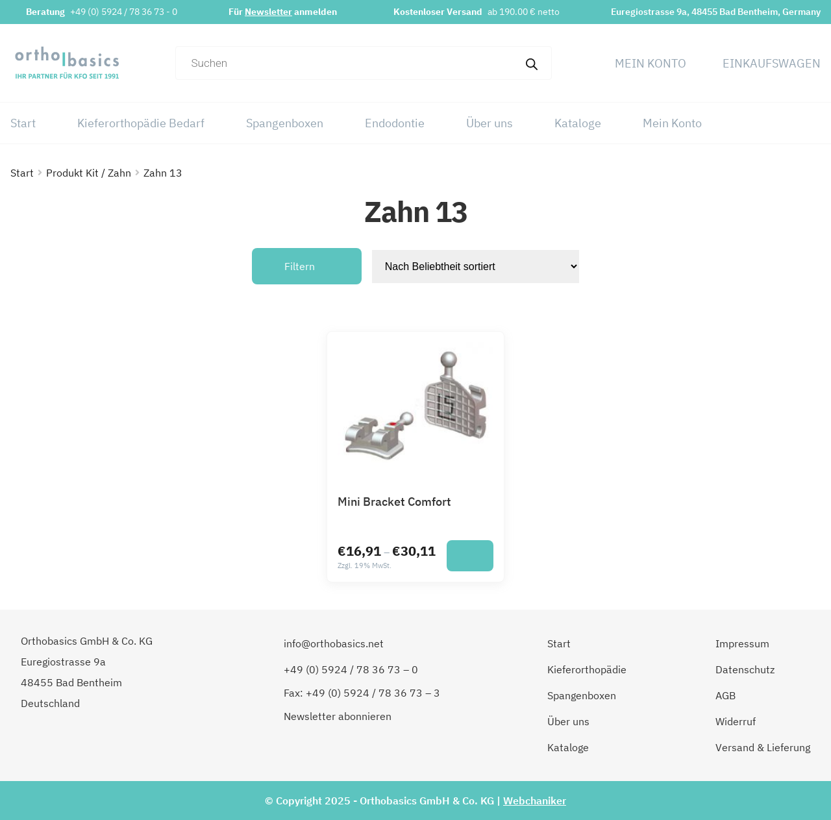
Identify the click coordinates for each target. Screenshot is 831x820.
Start (23, 123)
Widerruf (735, 721)
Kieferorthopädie (586, 669)
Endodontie (395, 123)
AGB (725, 695)
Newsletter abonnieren (337, 716)
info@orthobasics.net (334, 643)
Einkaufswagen (772, 63)
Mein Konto (650, 63)
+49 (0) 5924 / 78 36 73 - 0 (123, 12)
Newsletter (268, 12)
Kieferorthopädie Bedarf (141, 123)
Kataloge (577, 123)
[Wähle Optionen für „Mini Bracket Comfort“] (470, 555)
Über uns (489, 123)
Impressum (742, 643)
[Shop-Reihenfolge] (475, 266)
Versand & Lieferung (762, 747)
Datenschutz (745, 669)
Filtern (299, 266)
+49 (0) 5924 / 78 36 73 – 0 (351, 669)
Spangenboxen (284, 123)
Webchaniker (534, 800)
